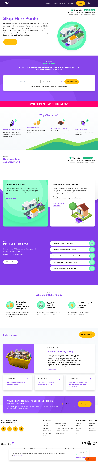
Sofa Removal (47, 433)
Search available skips (71, 81)
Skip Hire (45, 425)
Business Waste (60, 433)
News (91, 425)
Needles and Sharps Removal (64, 428)
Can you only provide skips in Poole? (65, 262)
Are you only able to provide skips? (65, 268)
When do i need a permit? (59, 86)
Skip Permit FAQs (11, 198)
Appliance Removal (61, 423)
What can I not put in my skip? (63, 243)
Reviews (91, 428)
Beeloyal (70, 3)
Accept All (81, 452)
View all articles (87, 335)
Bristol (77, 430)
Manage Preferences (81, 457)
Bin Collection (47, 430)
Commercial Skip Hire (61, 430)
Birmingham (79, 428)
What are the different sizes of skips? (66, 250)
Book (80, 3)
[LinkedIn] (9, 428)
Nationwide (79, 423)
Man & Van (46, 423)
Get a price (10, 42)
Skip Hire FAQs (10, 262)
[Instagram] (15, 428)
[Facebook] (3, 428)
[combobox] (52, 81)
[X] (21, 428)
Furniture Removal (48, 436)
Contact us (69, 404)
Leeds (77, 433)
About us (92, 423)
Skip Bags (46, 428)
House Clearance (60, 425)
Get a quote (84, 404)
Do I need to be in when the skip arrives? (67, 256)
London (78, 425)
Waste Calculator (59, 3)
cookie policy (18, 455)
